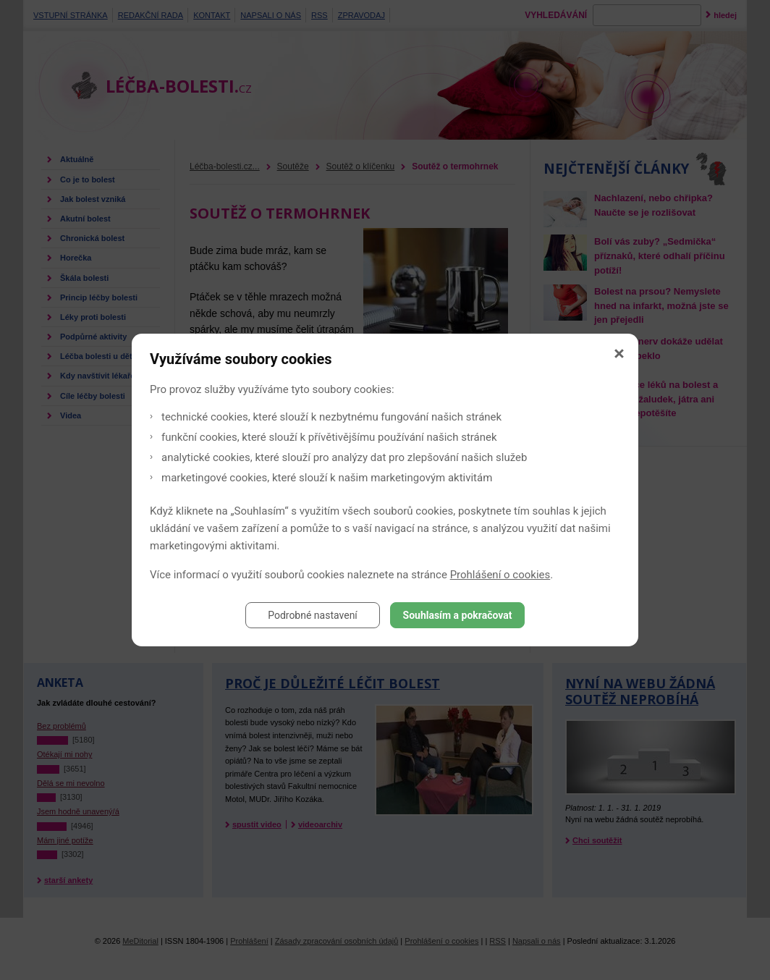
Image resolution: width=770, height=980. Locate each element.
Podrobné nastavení (313, 615)
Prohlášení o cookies (500, 574)
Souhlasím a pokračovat (457, 615)
